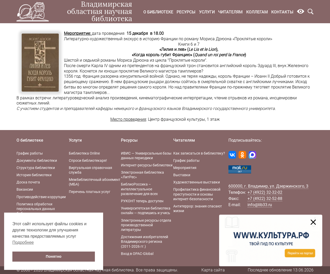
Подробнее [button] (23, 242)
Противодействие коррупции (41, 197)
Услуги (207, 12)
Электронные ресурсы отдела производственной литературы (146, 225)
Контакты (282, 12)
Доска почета (28, 182)
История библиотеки (34, 175)
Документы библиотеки (36, 160)
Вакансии (24, 189)
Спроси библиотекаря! (88, 160)
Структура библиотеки (35, 168)
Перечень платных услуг (89, 192)
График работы (29, 153)
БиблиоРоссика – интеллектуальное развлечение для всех (139, 189)
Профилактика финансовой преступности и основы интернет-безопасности (196, 194)
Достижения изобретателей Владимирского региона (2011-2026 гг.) (144, 241)
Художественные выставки (196, 182)
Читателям (230, 12)
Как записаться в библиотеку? (199, 153)
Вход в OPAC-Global (137, 254)
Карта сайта (213, 270)
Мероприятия (184, 168)
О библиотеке (158, 12)
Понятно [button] (54, 256)
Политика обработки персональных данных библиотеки (35, 208)
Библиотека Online (84, 153)
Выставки (181, 175)
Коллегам (257, 12)
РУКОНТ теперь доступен (142, 201)
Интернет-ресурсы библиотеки (146, 165)
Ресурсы (186, 12)
